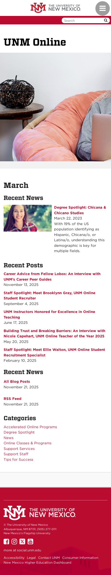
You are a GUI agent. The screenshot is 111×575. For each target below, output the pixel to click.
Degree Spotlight (19, 432)
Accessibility (14, 558)
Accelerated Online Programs (30, 427)
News (8, 438)
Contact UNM (49, 558)
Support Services (19, 449)
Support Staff (16, 454)
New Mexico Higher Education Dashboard (37, 562)
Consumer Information (80, 558)
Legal (31, 558)
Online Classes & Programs (27, 443)
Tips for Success (18, 459)
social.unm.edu (29, 550)
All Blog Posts (17, 381)
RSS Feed (12, 399)
